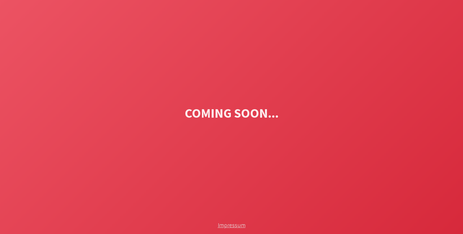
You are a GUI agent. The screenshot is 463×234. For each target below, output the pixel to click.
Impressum (231, 225)
